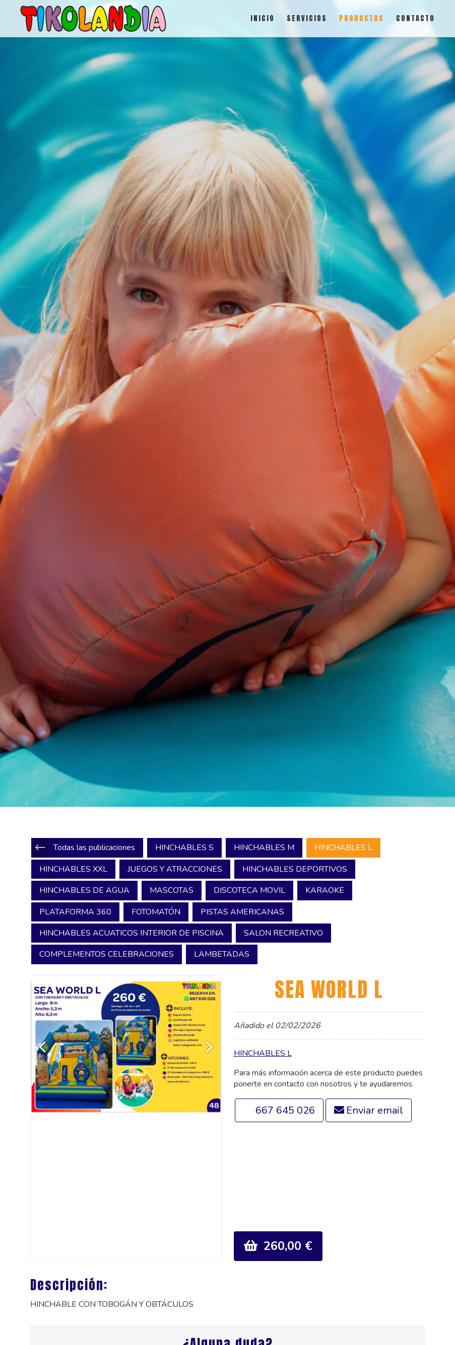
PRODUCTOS (361, 18)
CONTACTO (415, 18)
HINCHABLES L (263, 1053)
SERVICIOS (307, 18)
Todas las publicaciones (94, 847)
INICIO (262, 18)
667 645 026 (285, 1110)
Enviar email (374, 1110)
